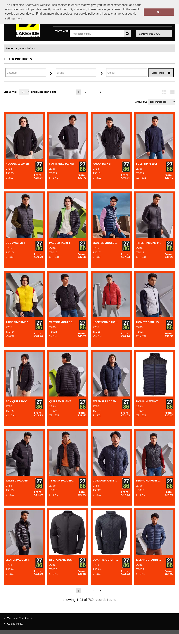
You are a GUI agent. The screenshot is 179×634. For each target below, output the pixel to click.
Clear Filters (157, 72)
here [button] (19, 18)
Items (149, 33)
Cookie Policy (15, 623)
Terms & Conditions (19, 618)
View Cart (62, 30)
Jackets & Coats (27, 48)
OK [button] (159, 12)
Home (9, 48)
